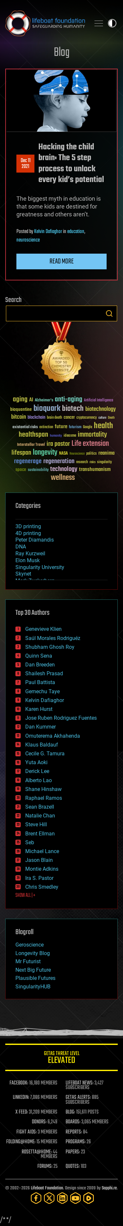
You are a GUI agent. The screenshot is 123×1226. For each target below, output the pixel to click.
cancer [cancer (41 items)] (69, 417)
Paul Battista (40, 682)
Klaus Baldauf (41, 745)
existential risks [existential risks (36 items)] (25, 427)
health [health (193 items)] (103, 426)
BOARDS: (73, 1122)
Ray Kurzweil (30, 553)
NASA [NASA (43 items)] (63, 453)
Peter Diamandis (34, 540)
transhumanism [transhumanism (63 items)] (95, 469)
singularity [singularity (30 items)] (104, 462)
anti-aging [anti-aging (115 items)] (68, 399)
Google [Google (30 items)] (87, 427)
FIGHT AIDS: (26, 1132)
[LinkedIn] (62, 1198)
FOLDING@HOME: (20, 1142)
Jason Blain (39, 860)
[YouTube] (75, 1198)
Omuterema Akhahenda (52, 736)
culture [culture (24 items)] (102, 418)
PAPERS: (73, 1152)
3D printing (28, 526)
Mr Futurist (28, 961)
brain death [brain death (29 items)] (54, 418)
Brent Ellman (40, 834)
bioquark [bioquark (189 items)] (46, 408)
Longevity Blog (32, 953)
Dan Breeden (40, 665)
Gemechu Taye (42, 691)
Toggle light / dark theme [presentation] (112, 23)
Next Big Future (33, 970)
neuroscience (28, 240)
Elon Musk (27, 560)
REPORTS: (74, 1132)
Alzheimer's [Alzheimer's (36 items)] (44, 400)
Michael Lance (42, 851)
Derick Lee (37, 771)
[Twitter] (49, 1198)
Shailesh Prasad (44, 673)
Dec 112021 (26, 164)
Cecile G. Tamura (45, 753)
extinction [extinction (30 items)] (46, 427)
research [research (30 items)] (82, 462)
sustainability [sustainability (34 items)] (38, 470)
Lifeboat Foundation (47, 1188)
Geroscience (29, 945)
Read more (62, 261)
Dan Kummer (40, 727)
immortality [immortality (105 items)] (92, 435)
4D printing (28, 533)
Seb (29, 842)
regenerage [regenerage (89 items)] (28, 461)
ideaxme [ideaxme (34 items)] (70, 436)
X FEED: (21, 1112)
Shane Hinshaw (43, 789)
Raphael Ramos (43, 798)
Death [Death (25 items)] (111, 418)
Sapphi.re (109, 1188)
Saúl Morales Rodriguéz (52, 638)
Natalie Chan (40, 816)
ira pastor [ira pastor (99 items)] (58, 444)
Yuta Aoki (36, 762)
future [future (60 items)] (61, 427)
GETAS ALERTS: (78, 1097)
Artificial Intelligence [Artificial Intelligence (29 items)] (98, 400)
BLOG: (70, 1112)
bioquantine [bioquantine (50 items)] (21, 409)
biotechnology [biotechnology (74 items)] (100, 409)
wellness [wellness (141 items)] (63, 478)
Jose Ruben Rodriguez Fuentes (61, 718)
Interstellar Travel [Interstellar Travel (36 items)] (31, 445)
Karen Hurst (38, 709)
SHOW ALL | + (25, 895)
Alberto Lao (38, 780)
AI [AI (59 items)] (31, 400)
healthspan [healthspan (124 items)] (33, 435)
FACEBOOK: (19, 1083)
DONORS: (39, 1122)
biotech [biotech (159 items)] (73, 408)
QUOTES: (73, 1166)
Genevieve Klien (43, 629)
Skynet (23, 574)
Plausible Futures (35, 978)
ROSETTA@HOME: (37, 1152)
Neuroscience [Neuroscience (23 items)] (77, 454)
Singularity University (39, 567)
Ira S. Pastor (39, 878)
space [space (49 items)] (20, 469)
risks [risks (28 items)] (92, 462)
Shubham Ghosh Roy (49, 647)
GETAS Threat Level (61, 1058)
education (75, 231)
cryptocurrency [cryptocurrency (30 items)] (86, 418)
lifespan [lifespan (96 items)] (21, 453)
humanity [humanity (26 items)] (56, 436)
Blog (62, 52)
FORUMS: (44, 1166)
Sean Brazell (39, 807)
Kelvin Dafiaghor (48, 231)
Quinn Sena (38, 656)
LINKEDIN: (21, 1097)
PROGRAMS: (76, 1142)
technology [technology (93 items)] (63, 469)
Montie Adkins (41, 869)
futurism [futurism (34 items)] (75, 427)
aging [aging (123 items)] (20, 399)
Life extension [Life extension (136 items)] (90, 444)
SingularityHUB (33, 986)
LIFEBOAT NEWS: (79, 1083)
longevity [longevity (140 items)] (45, 452)
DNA (20, 547)
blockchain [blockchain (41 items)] (36, 417)
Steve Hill (36, 824)
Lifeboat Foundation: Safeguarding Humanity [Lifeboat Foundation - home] (45, 23)
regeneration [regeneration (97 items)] (58, 461)
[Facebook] (36, 1198)
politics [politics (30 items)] (91, 454)
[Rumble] (88, 1198)
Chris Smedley (41, 887)
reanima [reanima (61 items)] (106, 453)
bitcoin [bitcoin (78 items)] (18, 417)
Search (109, 313)
